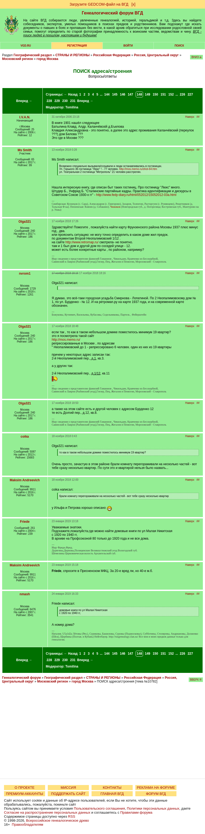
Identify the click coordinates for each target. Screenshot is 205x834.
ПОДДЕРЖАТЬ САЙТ (68, 794)
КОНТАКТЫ (112, 788)
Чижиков (115, 206)
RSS (71, 816)
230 (65, 101)
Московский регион (17, 59)
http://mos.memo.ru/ (66, 340)
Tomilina (71, 107)
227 (190, 94)
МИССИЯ (68, 788)
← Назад (71, 94)
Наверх (189, 116)
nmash (24, 594)
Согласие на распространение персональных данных (47, 812)
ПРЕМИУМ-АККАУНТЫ (24, 794)
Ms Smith (25, 150)
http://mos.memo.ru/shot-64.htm (138, 169)
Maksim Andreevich (25, 480)
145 (114, 94)
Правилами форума (136, 812)
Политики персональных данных (153, 808)
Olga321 (24, 221)
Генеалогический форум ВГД (112, 13)
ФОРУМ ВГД (156, 794)
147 (130, 94)
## (197, 116)
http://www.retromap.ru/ (81, 242)
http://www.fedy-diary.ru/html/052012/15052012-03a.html (136, 195)
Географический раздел (33, 55)
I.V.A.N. (24, 117)
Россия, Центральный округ (156, 55)
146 (122, 94)
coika (25, 436)
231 (73, 101)
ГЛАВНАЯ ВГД (112, 794)
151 (163, 94)
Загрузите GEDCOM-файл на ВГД (99, 4)
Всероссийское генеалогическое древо (57, 820)
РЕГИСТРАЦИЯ (77, 45)
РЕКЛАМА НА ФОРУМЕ (156, 788)
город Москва (47, 59)
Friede (25, 522)
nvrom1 (24, 273)
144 (107, 94)
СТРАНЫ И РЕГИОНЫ (72, 55)
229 (57, 101)
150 (155, 94)
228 (49, 101)
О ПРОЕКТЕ (24, 788)
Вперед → (24, 101)
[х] (133, 4)
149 (147, 94)
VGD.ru (26, 45)
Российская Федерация (112, 55)
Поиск (179, 45)
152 (171, 94)
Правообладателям (27, 824)
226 (182, 94)
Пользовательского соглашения (99, 808)
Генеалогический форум (21, 678)
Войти (128, 45)
